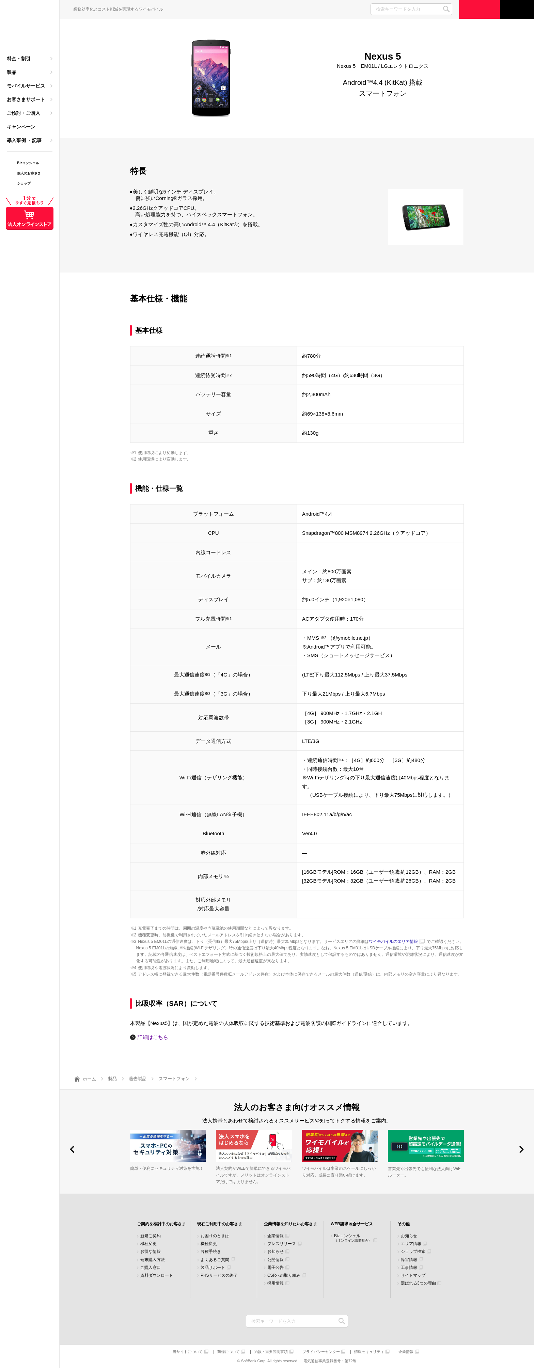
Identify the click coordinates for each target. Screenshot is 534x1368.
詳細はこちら (153, 1037)
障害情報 (409, 1260)
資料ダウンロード (156, 1275)
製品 (11, 72)
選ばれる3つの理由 (418, 1283)
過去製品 (137, 1078)
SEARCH (446, 9)
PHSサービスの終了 (219, 1275)
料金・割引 (19, 58)
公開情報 (275, 1260)
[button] (72, 1149)
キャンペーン (21, 126)
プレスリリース (281, 1244)
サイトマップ (413, 1275)
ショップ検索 (413, 1251)
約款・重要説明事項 (271, 1352)
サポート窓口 (517, 9)
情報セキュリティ (369, 1352)
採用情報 (275, 1283)
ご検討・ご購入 (23, 113)
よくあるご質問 (215, 1260)
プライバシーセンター (321, 1352)
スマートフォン (174, 1078)
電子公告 (275, 1267)
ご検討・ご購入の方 (479, 9)
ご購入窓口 (150, 1267)
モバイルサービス (26, 86)
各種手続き (211, 1251)
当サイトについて (188, 1352)
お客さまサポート (26, 99)
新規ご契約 (150, 1236)
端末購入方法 (152, 1260)
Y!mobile (29, 29)
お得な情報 (150, 1251)
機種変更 (148, 1244)
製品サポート (213, 1267)
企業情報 (275, 1236)
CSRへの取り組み (283, 1275)
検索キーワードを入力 (342, 1321)
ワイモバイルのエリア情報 (393, 941)
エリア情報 (411, 1244)
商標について (228, 1352)
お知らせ (275, 1251)
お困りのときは (215, 1236)
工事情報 (409, 1267)
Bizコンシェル (353, 1238)
